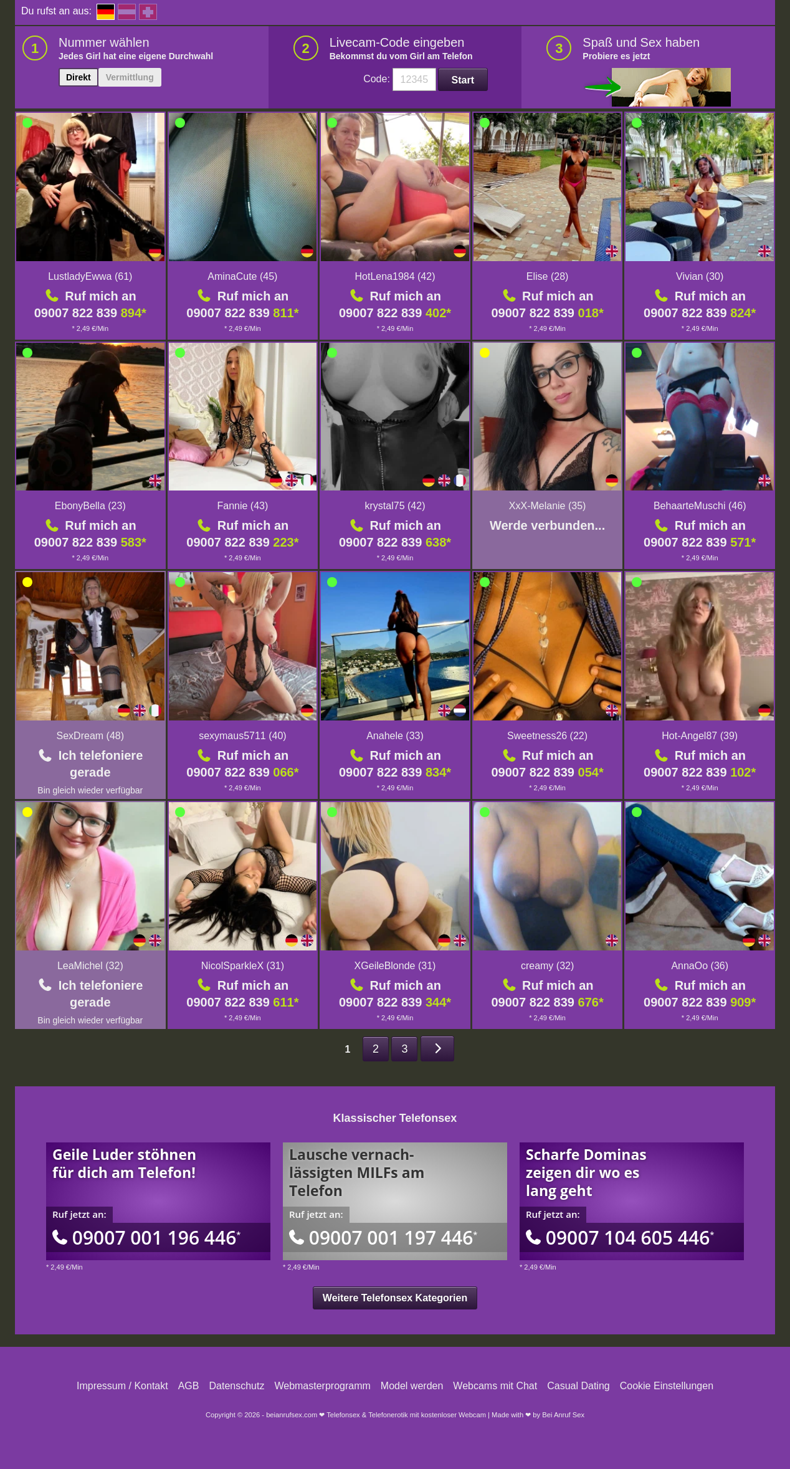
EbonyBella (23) (90, 505)
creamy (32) (547, 965)
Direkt (78, 77)
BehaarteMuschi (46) (700, 505)
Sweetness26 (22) (547, 735)
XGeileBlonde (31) (395, 965)
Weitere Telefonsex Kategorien (395, 1298)
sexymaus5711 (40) (243, 735)
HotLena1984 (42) (395, 276)
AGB (188, 1386)
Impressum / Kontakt (122, 1386)
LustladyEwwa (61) (90, 276)
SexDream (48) (90, 735)
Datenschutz (236, 1386)
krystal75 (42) (395, 505)
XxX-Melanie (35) (547, 505)
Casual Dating (578, 1386)
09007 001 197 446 (383, 1237)
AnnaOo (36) (699, 965)
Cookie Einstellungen (666, 1386)
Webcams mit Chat (495, 1386)
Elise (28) (547, 276)
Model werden (412, 1386)
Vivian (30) (699, 276)
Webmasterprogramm (322, 1386)
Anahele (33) (395, 735)
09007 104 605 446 (620, 1237)
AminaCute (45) (242, 276)
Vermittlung (130, 77)
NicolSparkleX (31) (242, 965)
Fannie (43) (242, 505)
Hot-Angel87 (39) (700, 735)
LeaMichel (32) (90, 965)
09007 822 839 (90, 313)
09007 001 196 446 (146, 1237)
